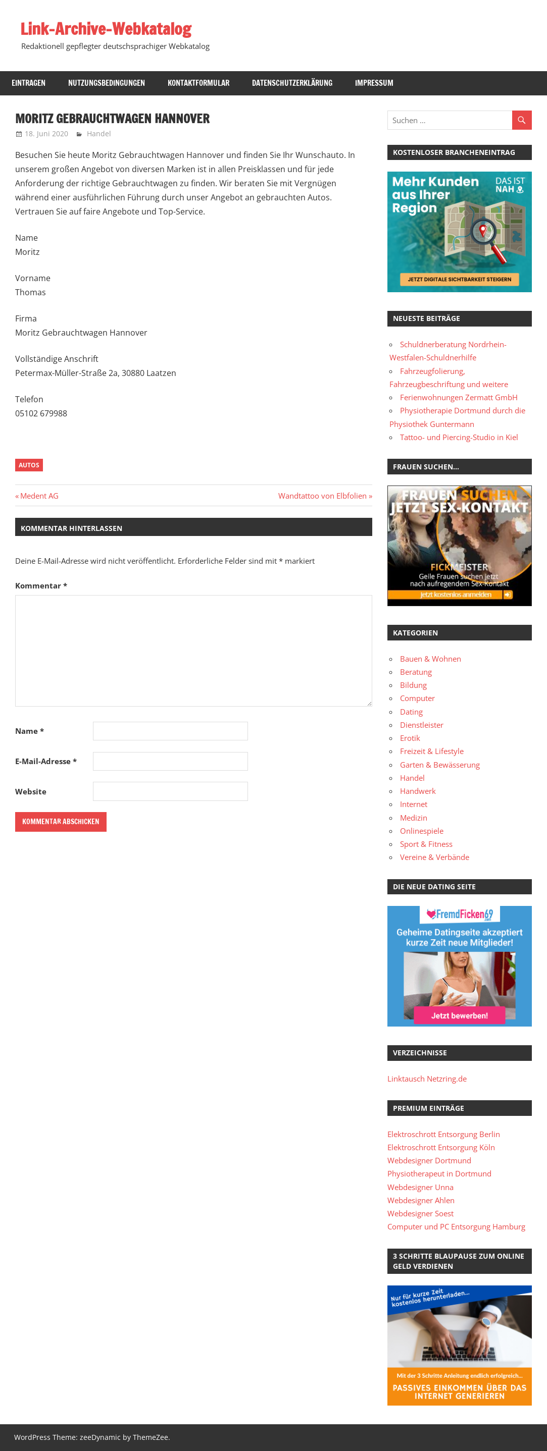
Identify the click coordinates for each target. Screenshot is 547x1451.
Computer (417, 698)
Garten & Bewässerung (440, 765)
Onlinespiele (421, 831)
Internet (413, 804)
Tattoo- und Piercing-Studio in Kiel (459, 437)
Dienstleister (421, 725)
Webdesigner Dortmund (429, 1160)
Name (29, 731)
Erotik (410, 738)
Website (30, 791)
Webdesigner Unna (420, 1187)
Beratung (416, 672)
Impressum (374, 83)
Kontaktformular (198, 83)
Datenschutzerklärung (292, 83)
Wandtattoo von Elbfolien (322, 496)
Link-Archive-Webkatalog (105, 28)
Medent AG (39, 496)
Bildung (413, 685)
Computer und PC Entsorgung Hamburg (456, 1226)
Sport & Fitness (426, 844)
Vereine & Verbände (434, 857)
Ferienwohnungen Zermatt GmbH (459, 397)
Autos (29, 465)
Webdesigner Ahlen (421, 1200)
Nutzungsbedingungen (106, 83)
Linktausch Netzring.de (427, 1078)
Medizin (413, 818)
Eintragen (28, 83)
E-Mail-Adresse (46, 761)
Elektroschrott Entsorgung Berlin (443, 1134)
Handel (99, 133)
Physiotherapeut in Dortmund (439, 1173)
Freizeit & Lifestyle (432, 751)
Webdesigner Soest (420, 1213)
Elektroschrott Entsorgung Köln (441, 1147)
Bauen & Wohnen (430, 659)
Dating (411, 712)
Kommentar (41, 585)
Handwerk (418, 791)
